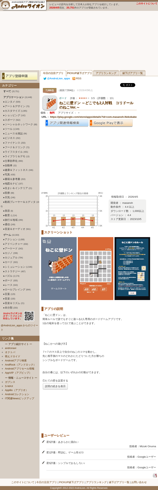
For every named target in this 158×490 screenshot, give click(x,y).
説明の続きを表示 (55, 386)
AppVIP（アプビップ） (18, 372)
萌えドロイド (12, 356)
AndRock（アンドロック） (20, 364)
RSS (76, 78)
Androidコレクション (17, 394)
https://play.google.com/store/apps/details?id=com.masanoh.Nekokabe (93, 116)
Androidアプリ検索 (16, 360)
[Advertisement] (79, 40)
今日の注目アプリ (53, 73)
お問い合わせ (139, 482)
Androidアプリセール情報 (19, 368)
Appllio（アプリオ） (16, 390)
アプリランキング (106, 73)
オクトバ (10, 352)
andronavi (10, 348)
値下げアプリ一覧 (132, 73)
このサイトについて (146, 3)
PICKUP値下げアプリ (79, 73)
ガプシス (10, 382)
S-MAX (9, 386)
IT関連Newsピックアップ (19, 398)
